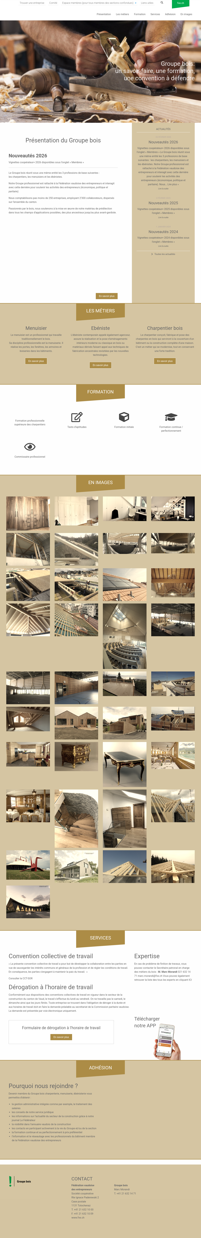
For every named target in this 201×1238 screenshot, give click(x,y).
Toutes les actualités (164, 254)
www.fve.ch (77, 1217)
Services (155, 14)
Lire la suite (163, 188)
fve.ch (180, 3)
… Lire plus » (172, 184)
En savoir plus (106, 296)
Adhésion (170, 14)
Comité (53, 2)
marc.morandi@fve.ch (150, 975)
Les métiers (122, 14)
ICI (190, 979)
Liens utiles (147, 2)
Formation (140, 14)
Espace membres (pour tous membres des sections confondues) (97, 2)
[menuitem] (32, 3)
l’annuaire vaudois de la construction (50, 1124)
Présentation (104, 14)
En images (186, 14)
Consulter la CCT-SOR (21, 978)
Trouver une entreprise (32, 2)
